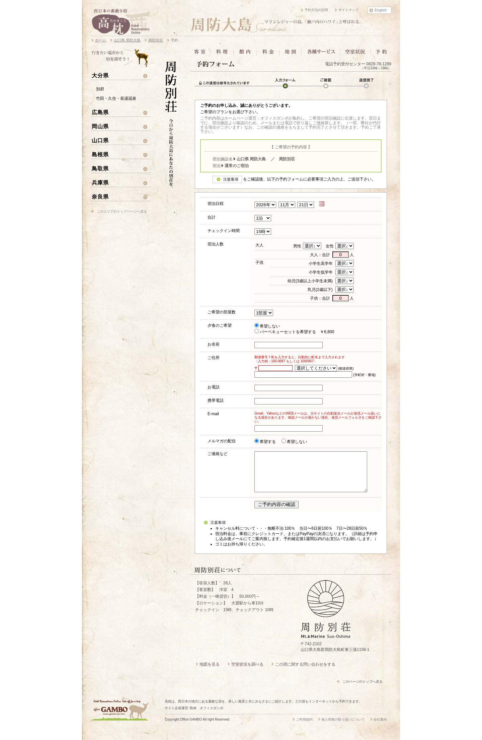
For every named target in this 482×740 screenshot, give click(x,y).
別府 (100, 89)
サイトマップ (348, 10)
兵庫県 (100, 182)
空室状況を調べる (247, 672)
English (381, 10)
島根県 (100, 154)
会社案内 (380, 727)
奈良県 (100, 196)
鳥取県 (100, 168)
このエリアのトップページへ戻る (122, 211)
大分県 (100, 75)
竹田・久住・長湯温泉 (116, 98)
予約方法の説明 (316, 10)
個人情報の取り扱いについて (343, 727)
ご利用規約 (304, 727)
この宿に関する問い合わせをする (305, 672)
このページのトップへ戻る (362, 689)
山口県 (100, 140)
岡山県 (100, 126)
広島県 (100, 112)
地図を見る (209, 672)
